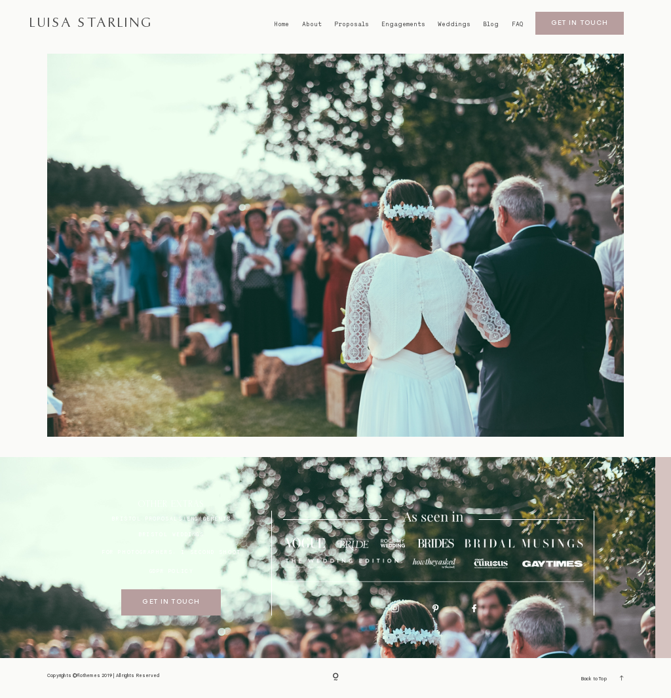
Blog (491, 24)
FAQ (517, 24)
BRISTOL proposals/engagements (171, 518)
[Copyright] (335, 678)
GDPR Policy (171, 571)
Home (281, 24)
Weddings (454, 24)
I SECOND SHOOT (210, 552)
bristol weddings (171, 534)
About (312, 24)
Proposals (351, 24)
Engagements (403, 24)
